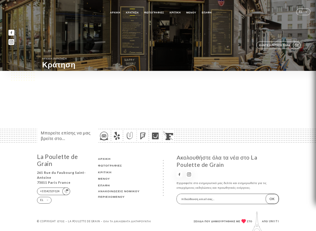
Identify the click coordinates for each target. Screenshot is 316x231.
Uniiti (274, 221)
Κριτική (175, 12)
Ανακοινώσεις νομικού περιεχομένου (119, 194)
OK (272, 199)
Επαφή (207, 12)
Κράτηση (132, 12)
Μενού (191, 12)
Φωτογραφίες (154, 12)
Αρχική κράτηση (54, 58)
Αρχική (115, 12)
